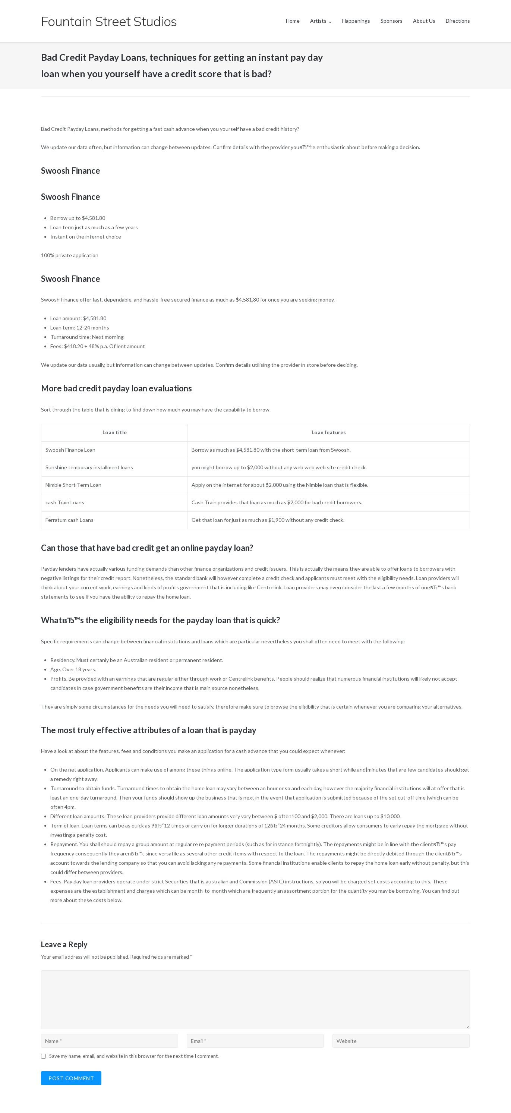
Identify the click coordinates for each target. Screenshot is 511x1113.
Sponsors (392, 21)
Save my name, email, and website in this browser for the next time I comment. (134, 1056)
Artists (318, 21)
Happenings (356, 21)
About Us (424, 21)
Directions (458, 21)
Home (293, 21)
